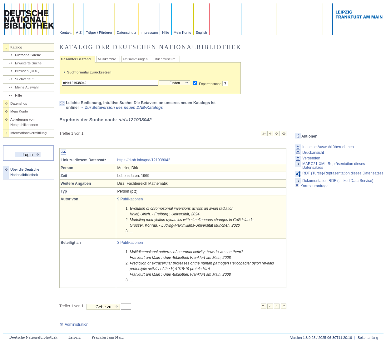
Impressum (149, 32)
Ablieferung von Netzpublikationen (24, 122)
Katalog (16, 47)
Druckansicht (313, 152)
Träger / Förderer (99, 32)
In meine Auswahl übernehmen (328, 147)
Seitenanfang (368, 337)
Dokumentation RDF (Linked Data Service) (337, 181)
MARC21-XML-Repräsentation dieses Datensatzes (333, 166)
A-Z (79, 32)
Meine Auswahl (26, 87)
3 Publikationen (130, 242)
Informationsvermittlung (28, 133)
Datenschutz (126, 32)
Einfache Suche (28, 55)
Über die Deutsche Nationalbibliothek (24, 172)
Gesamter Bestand (76, 59)
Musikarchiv (107, 59)
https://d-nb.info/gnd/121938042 (143, 160)
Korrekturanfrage (312, 186)
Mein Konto (182, 32)
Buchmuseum (165, 59)
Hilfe (165, 32)
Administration (73, 324)
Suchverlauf (24, 79)
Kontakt (66, 32)
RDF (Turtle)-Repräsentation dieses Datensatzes (343, 173)
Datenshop (18, 103)
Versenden (311, 158)
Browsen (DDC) (27, 71)
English (201, 32)
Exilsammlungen (135, 59)
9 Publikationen (130, 199)
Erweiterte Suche (28, 63)
